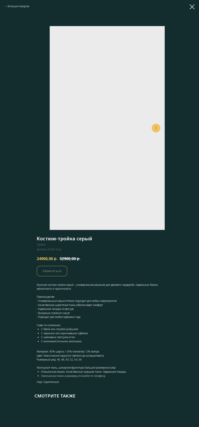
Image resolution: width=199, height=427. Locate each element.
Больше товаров (18, 6)
